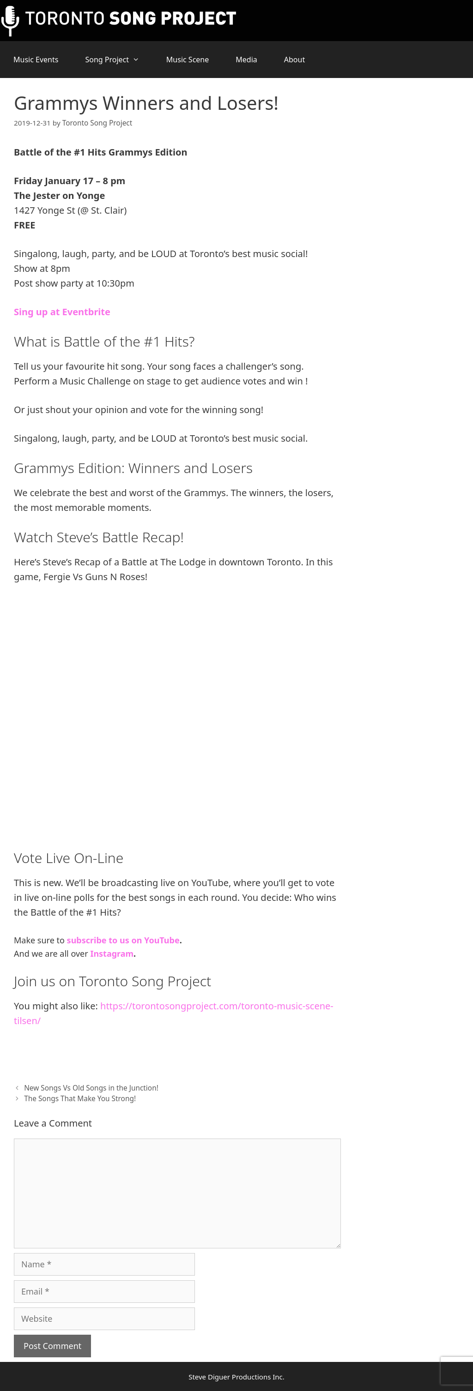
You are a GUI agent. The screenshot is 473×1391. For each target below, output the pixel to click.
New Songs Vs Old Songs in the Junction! (91, 1087)
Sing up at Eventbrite (62, 312)
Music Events (35, 59)
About (294, 59)
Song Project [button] (118, 59)
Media (246, 59)
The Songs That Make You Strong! (79, 1098)
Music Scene (187, 59)
